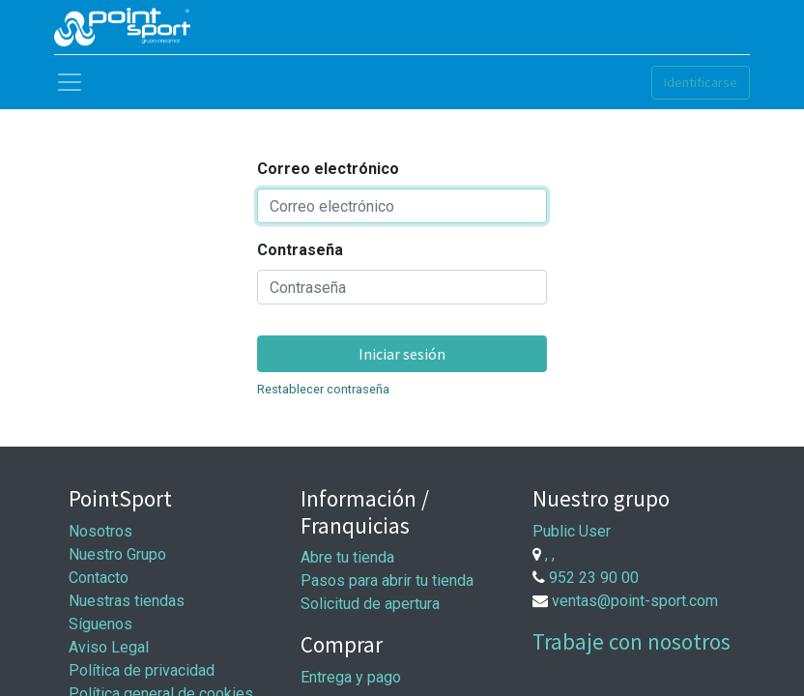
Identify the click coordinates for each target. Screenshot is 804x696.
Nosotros (100, 531)
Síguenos (100, 624)
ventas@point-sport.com (635, 601)
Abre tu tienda (347, 557)
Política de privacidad (142, 670)
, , (550, 554)
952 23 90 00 (594, 577)
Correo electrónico (328, 169)
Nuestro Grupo (117, 554)
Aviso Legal (109, 647)
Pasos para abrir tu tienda (387, 580)
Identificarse (700, 82)
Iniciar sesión (402, 353)
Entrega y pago (351, 677)
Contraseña (300, 250)
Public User (571, 531)
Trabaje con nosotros (631, 641)
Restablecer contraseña (323, 389)
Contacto (99, 577)
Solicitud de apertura (370, 603)
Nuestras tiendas (127, 601)
